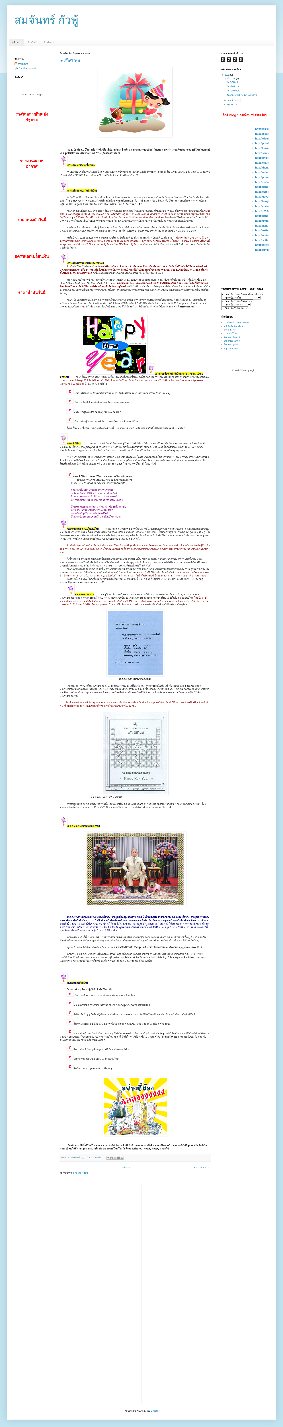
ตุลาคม (231, 104)
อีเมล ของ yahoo (232, 341)
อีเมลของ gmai (231, 344)
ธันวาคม (231, 78)
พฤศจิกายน (233, 100)
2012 (227, 75)
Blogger (154, 1411)
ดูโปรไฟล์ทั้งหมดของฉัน (26, 68)
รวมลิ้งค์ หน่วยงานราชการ (236, 322)
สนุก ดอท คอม (231, 348)
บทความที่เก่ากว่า (201, 1167)
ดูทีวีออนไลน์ (230, 329)
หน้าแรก (16, 42)
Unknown (23, 64)
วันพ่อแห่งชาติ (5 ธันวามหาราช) (242, 95)
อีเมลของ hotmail (232, 337)
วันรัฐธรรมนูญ (233, 90)
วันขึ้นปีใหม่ (70, 61)
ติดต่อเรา (49, 42)
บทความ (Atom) (81, 1173)
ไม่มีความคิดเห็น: (95, 1158)
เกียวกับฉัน (32, 42)
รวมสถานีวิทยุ (230, 333)
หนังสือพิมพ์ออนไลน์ (233, 326)
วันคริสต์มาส (233, 86)
